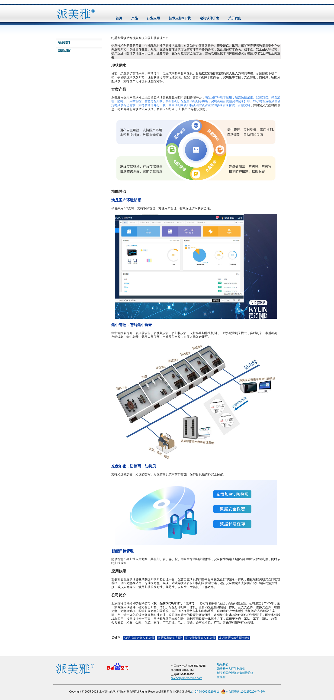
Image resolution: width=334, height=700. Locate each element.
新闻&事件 (65, 51)
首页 (119, 18)
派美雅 (221, 677)
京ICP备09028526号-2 (205, 691)
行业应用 (153, 18)
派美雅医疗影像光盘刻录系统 (235, 672)
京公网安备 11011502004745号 (243, 691)
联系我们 (64, 42)
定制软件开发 (209, 18)
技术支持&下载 (180, 18)
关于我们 (234, 18)
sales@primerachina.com (186, 678)
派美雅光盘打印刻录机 (231, 668)
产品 (134, 18)
